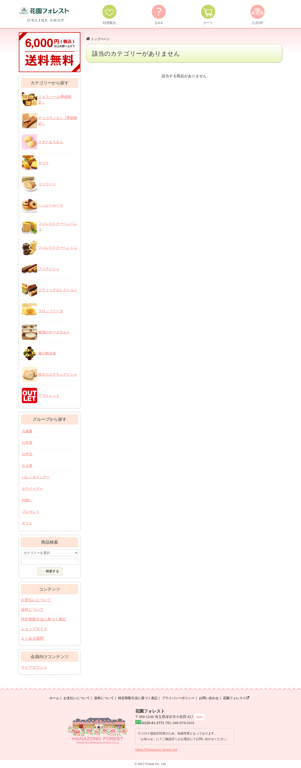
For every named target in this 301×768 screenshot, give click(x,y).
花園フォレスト (236, 698)
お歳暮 (27, 431)
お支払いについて (36, 600)
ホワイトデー (32, 489)
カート (208, 23)
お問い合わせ (209, 698)
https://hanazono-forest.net (156, 750)
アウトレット (48, 396)
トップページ (100, 39)
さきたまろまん (50, 142)
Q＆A (159, 23)
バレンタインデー (36, 477)
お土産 (27, 466)
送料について (32, 610)
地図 (199, 717)
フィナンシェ (48, 269)
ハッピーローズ (50, 205)
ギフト (43, 163)
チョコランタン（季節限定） (57, 120)
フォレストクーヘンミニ (57, 248)
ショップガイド (34, 629)
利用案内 (109, 23)
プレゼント (31, 512)
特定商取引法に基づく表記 (43, 619)
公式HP (257, 23)
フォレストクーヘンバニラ (57, 226)
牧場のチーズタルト (54, 332)
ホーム (54, 698)
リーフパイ (47, 184)
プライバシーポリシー (178, 698)
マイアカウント (34, 667)
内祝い (27, 500)
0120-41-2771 (153, 723)
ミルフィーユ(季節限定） (54, 99)
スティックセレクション (57, 290)
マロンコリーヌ (50, 311)
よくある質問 (32, 638)
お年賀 (27, 442)
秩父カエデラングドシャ (57, 374)
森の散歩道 (47, 353)
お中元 (27, 454)
